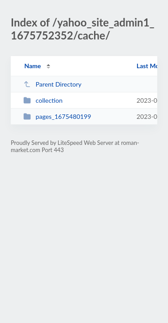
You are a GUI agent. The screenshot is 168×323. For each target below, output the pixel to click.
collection (42, 100)
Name (32, 66)
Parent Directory (52, 84)
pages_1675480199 (57, 116)
